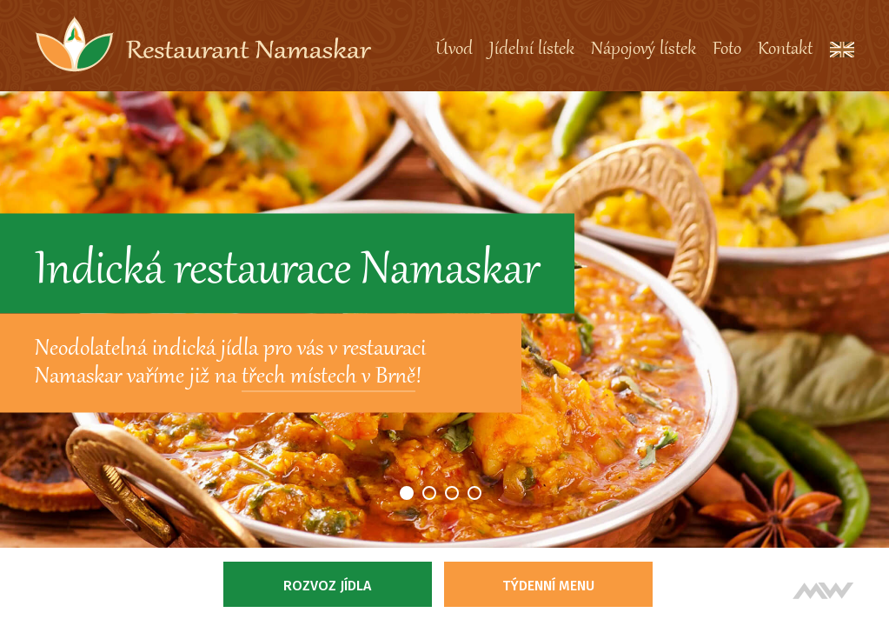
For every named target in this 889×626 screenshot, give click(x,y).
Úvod (454, 49)
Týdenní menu (548, 585)
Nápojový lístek (643, 49)
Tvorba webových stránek (823, 591)
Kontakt (785, 49)
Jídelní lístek (531, 49)
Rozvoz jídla (327, 585)
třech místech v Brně (328, 377)
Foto (727, 49)
